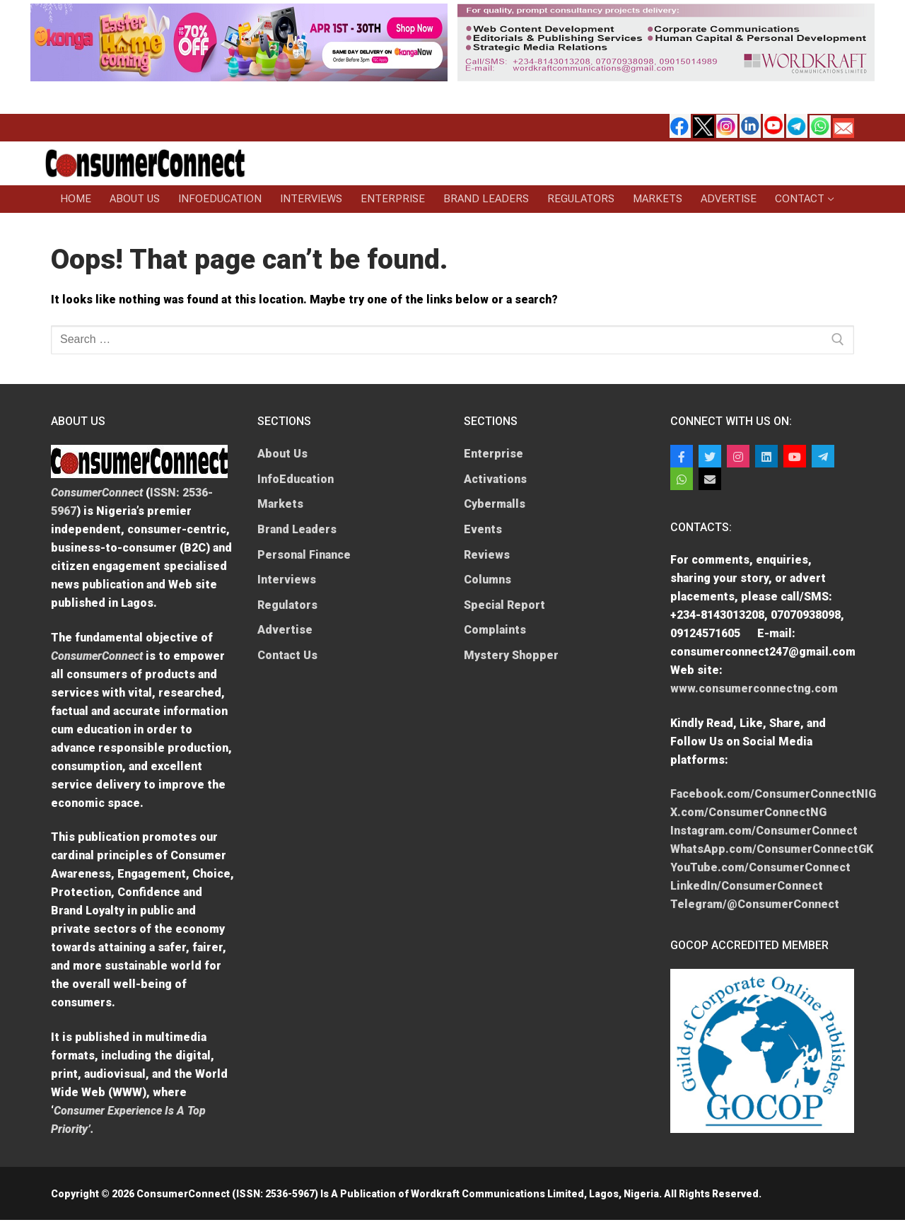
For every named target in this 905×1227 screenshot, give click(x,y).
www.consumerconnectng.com (754, 688)
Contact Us (287, 655)
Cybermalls (494, 504)
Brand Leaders (297, 529)
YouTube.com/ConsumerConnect (760, 867)
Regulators (287, 605)
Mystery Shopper (511, 655)
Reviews (487, 555)
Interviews (286, 579)
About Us (282, 453)
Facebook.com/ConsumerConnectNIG (773, 794)
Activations (495, 479)
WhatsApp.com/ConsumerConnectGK (771, 849)
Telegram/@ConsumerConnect (754, 904)
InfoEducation (295, 479)
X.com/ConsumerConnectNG (748, 812)
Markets (280, 504)
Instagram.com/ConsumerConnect (764, 830)
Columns (487, 579)
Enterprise (493, 453)
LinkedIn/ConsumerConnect (746, 885)
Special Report (504, 605)
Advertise (285, 629)
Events (483, 529)
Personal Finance (304, 555)
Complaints (495, 629)
